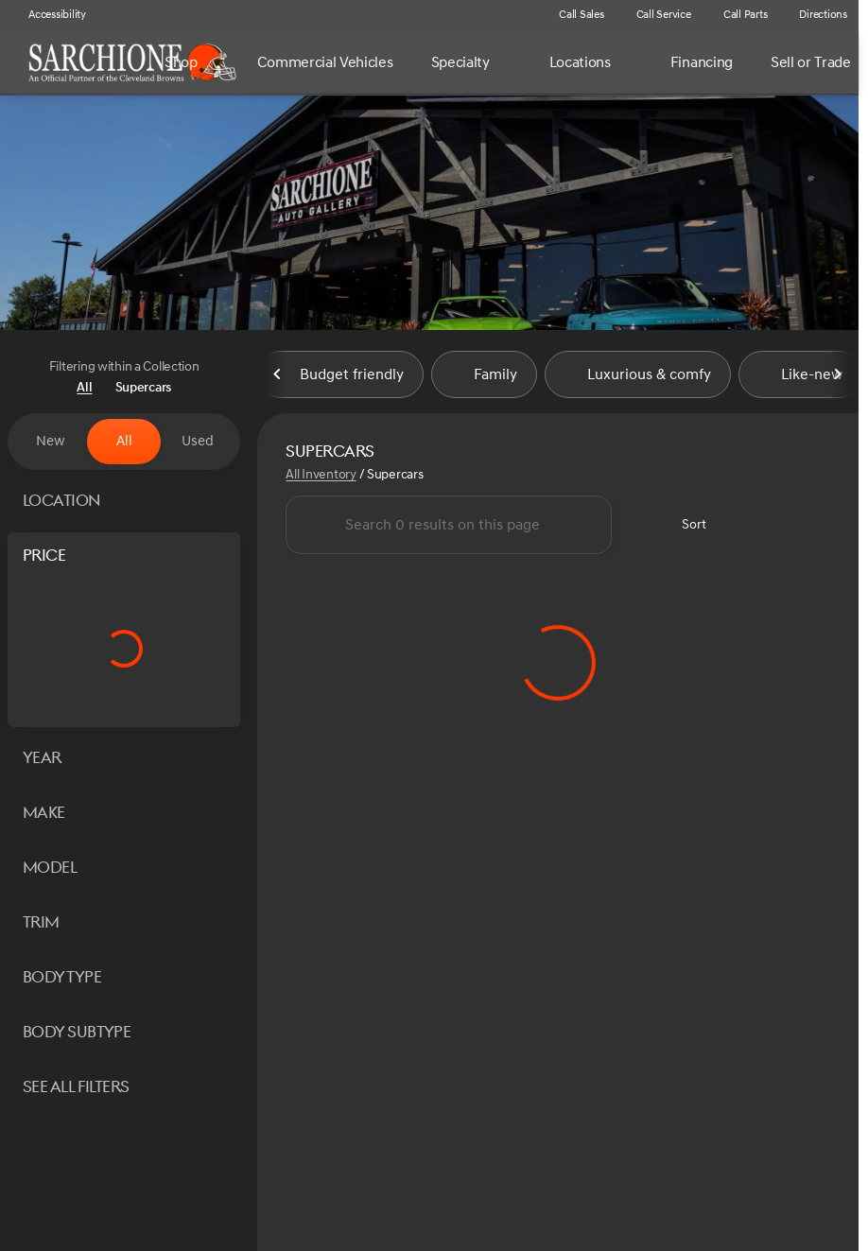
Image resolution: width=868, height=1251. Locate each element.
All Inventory (321, 477)
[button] (515, 15)
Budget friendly (340, 377)
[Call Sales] (573, 15)
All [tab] (124, 441)
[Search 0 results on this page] (448, 527)
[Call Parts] (737, 15)
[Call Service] (655, 15)
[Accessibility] (49, 15)
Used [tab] (198, 441)
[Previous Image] (278, 377)
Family (484, 377)
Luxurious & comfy (637, 377)
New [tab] (50, 441)
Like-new (800, 377)
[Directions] (814, 15)
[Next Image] (838, 377)
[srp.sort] (683, 527)
